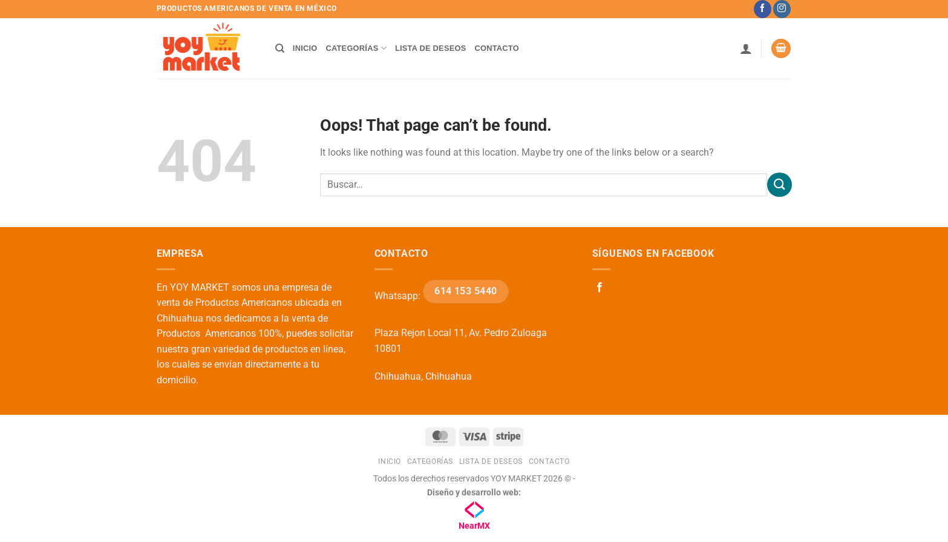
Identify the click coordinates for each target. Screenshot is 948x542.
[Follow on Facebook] (762, 9)
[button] (746, 48)
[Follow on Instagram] (782, 9)
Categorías (356, 48)
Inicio (305, 48)
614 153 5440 (465, 291)
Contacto (497, 48)
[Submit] (779, 184)
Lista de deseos (430, 48)
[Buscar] (279, 48)
